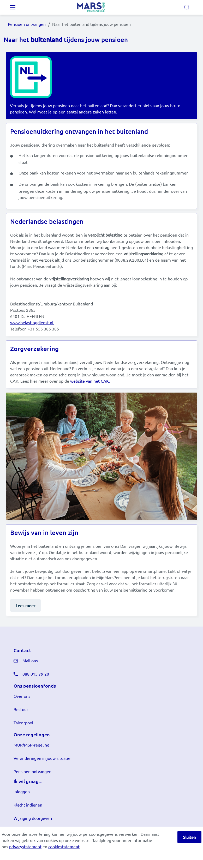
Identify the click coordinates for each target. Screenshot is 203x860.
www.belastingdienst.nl (32, 322)
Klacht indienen (28, 804)
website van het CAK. (90, 380)
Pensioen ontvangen (27, 24)
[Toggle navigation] (12, 7)
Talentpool (23, 722)
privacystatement (25, 846)
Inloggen (22, 791)
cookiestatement (64, 846)
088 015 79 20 (35, 673)
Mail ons (30, 660)
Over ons (22, 696)
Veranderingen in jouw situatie (42, 758)
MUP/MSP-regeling (31, 744)
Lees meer (25, 605)
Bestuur (21, 709)
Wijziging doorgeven (33, 818)
